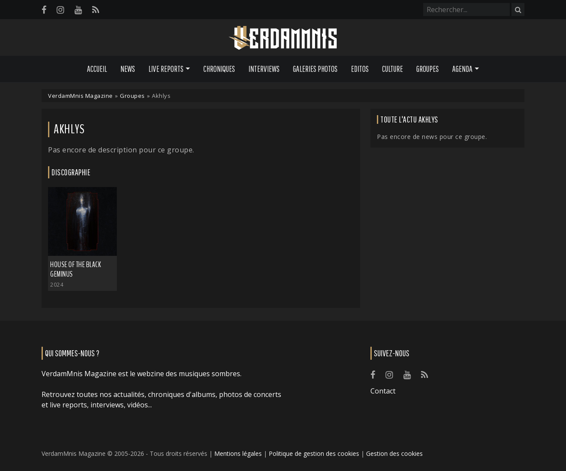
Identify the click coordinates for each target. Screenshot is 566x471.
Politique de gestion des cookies (314, 453)
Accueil (97, 69)
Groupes (427, 69)
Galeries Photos (315, 69)
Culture (392, 69)
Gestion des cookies (394, 453)
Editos (360, 69)
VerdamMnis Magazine (80, 96)
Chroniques (219, 69)
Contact (383, 391)
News (127, 69)
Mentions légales (238, 453)
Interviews (264, 69)
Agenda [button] (462, 69)
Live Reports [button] (165, 69)
